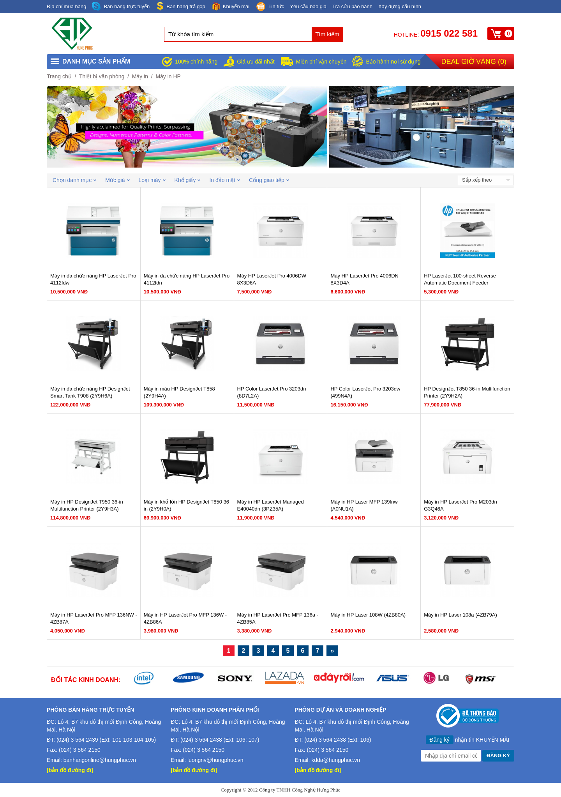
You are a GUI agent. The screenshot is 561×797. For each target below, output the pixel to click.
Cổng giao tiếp (269, 180)
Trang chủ (59, 76)
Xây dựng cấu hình (399, 6)
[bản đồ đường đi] (70, 770)
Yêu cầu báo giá (308, 6)
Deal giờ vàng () (473, 61)
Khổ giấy (188, 180)
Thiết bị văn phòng (101, 76)
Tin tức (269, 7)
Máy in (140, 76)
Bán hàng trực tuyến (121, 6)
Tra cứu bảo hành (352, 6)
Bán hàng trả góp (180, 6)
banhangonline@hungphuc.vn (100, 760)
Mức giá (117, 180)
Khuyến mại (230, 6)
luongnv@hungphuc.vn (215, 760)
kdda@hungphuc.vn (335, 760)
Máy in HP (168, 76)
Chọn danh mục (74, 180)
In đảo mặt (224, 180)
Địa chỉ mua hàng (66, 6)
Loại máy (152, 180)
